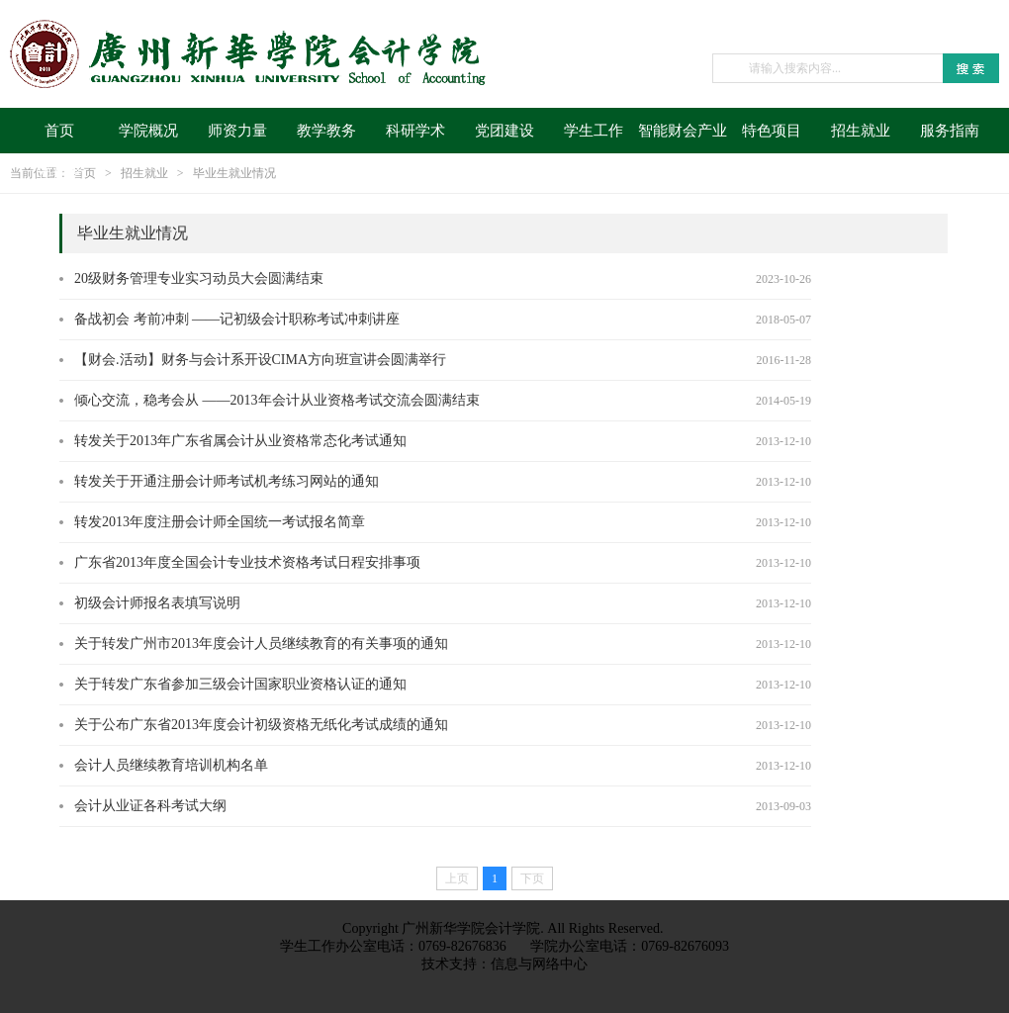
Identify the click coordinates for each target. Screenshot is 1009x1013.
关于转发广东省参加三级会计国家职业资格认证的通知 (240, 684)
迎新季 (60, 174)
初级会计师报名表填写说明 (157, 603)
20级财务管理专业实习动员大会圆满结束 (198, 278)
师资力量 (237, 130)
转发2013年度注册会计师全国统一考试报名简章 (219, 521)
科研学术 (415, 130)
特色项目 (771, 130)
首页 (59, 130)
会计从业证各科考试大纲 (150, 805)
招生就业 (860, 130)
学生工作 (593, 130)
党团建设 (504, 130)
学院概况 (148, 130)
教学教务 (326, 130)
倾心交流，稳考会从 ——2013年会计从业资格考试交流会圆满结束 (277, 400)
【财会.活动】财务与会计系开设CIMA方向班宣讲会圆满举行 (260, 359)
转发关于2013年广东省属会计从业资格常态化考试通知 (240, 440)
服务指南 (949, 130)
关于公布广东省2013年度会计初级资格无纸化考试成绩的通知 (261, 724)
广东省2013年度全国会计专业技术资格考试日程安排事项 (247, 562)
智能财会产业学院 (682, 138)
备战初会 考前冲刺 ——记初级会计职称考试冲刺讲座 (237, 319)
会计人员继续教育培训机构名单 (171, 765)
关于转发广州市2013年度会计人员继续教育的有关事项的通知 (261, 643)
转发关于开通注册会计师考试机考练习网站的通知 (226, 481)
